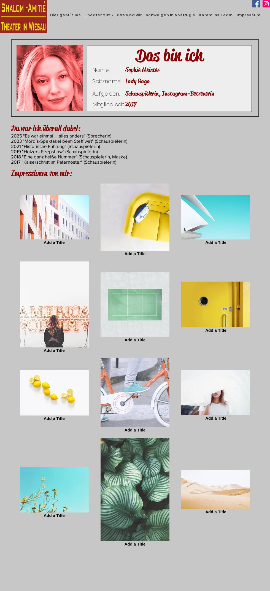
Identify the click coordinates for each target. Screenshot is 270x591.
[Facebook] (256, 3)
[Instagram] (266, 3)
